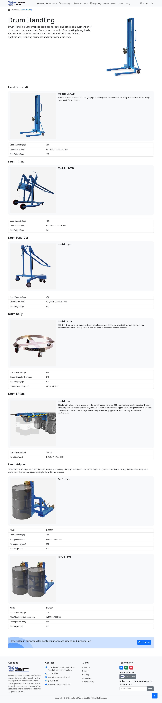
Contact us (144, 642)
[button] (142, 3)
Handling (15, 10)
